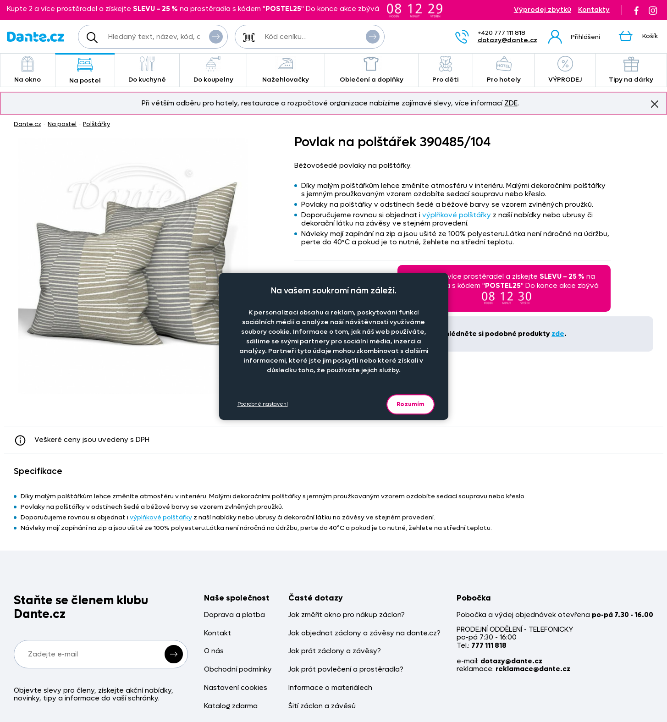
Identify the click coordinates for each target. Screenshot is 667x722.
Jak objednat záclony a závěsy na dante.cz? (364, 633)
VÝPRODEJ (565, 70)
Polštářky (96, 124)
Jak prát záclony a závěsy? (334, 651)
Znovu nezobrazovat (654, 103)
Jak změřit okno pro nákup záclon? (346, 615)
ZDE (511, 103)
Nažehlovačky (285, 70)
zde (557, 333)
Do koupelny (213, 70)
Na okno (28, 70)
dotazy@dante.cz (507, 40)
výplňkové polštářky (456, 215)
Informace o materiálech (330, 688)
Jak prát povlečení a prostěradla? (345, 669)
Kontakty (594, 10)
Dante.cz (27, 124)
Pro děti (445, 70)
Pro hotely (503, 70)
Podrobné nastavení (262, 404)
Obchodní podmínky (238, 669)
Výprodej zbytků (542, 10)
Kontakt (217, 633)
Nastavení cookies (235, 688)
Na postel (85, 71)
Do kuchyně (147, 70)
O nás (214, 651)
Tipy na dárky (631, 70)
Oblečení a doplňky (371, 70)
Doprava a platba (234, 615)
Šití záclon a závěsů (322, 706)
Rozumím (410, 404)
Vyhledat (216, 36)
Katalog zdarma (231, 706)
